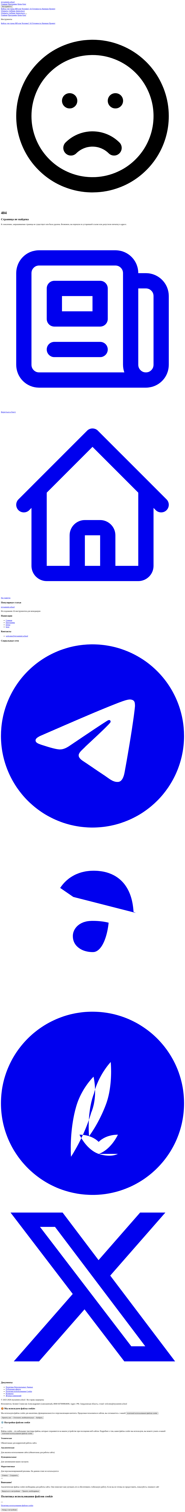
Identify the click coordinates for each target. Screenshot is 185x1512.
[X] (92, 1378)
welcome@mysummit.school (17, 636)
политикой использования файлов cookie (142, 1413)
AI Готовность (36, 23)
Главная (4, 4)
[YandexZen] (92, 1194)
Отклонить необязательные (23, 1418)
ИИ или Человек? (22, 23)
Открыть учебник (8, 11)
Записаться (20, 11)
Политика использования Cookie (19, 1391)
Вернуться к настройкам (11, 1491)
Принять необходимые (30, 1491)
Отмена (5, 1475)
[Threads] (92, 1011)
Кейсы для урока (8, 23)
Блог (24, 4)
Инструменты (7, 6)
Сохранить (14, 1475)
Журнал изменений (13, 1396)
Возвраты (9, 1394)
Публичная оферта (13, 1389)
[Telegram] (92, 827)
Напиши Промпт (48, 23)
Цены (19, 4)
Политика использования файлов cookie (17, 1505)
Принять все (6, 1418)
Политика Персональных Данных (19, 1387)
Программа (12, 4)
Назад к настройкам (9, 1510)
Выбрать (39, 1418)
